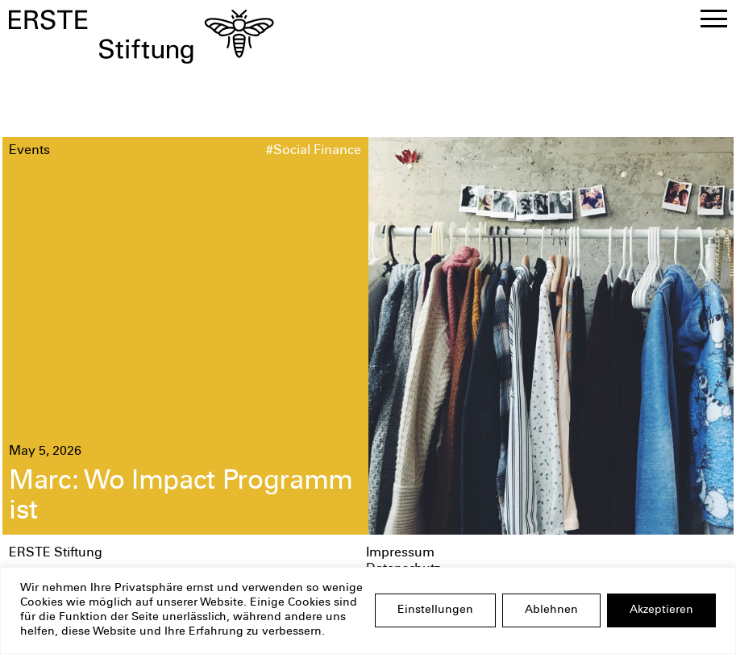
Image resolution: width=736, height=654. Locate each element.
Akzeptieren (661, 610)
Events (29, 151)
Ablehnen (551, 610)
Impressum (400, 553)
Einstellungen (435, 610)
